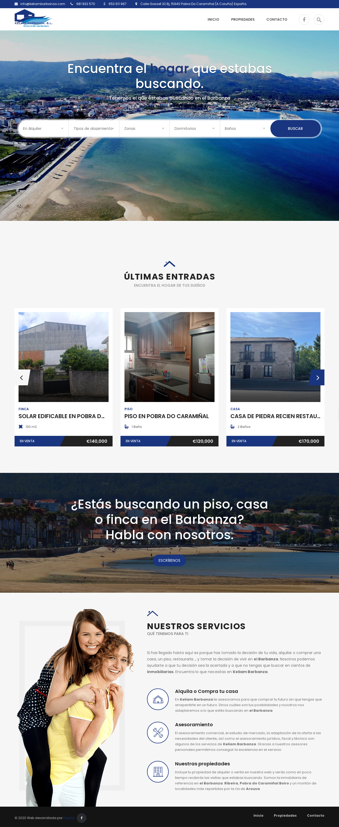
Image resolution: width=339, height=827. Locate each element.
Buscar (295, 128)
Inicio (258, 815)
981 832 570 (85, 4)
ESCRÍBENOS (169, 560)
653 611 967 (117, 4)
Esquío (68, 818)
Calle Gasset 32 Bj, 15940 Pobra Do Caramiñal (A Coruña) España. (192, 4)
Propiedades (285, 815)
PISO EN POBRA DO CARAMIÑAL (166, 416)
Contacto (315, 815)
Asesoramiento (194, 724)
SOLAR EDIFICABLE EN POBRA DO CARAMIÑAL (79, 416)
